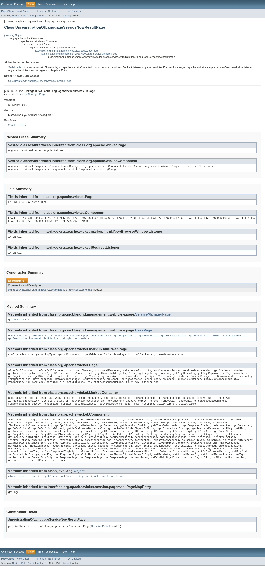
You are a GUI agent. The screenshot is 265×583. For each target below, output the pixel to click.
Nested (15, 15)
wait (105, 492)
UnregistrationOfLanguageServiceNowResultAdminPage (39, 81)
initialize (51, 344)
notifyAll (93, 492)
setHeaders (82, 344)
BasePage (143, 335)
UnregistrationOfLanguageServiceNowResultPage (40, 294)
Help (72, 4)
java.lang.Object (13, 35)
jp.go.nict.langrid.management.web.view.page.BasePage (66, 50)
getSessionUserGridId (204, 341)
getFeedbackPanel (20, 324)
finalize (36, 492)
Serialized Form (17, 126)
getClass (51, 492)
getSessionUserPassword (24, 344)
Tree (40, 4)
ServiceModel (83, 294)
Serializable (14, 67)
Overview (6, 4)
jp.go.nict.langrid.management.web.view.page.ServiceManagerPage (79, 53)
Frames (41, 11)
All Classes (74, 11)
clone (12, 492)
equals (23, 492)
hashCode (66, 492)
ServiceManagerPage (31, 95)
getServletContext (173, 341)
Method (40, 15)
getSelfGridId (148, 341)
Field (23, 15)
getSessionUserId (233, 341)
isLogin (66, 344)
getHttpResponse (125, 341)
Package (19, 4)
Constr (31, 15)
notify (79, 492)
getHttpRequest (101, 341)
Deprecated (51, 4)
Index (64, 4)
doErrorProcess (18, 341)
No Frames (54, 11)
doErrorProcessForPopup (71, 341)
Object (79, 487)
